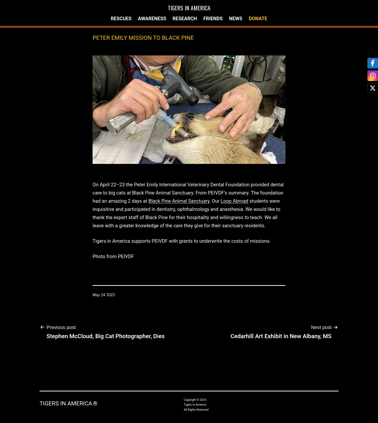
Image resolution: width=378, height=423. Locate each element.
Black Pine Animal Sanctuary (178, 201)
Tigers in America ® (68, 403)
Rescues (121, 18)
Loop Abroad (234, 201)
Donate (258, 18)
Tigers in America (189, 7)
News (235, 18)
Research (185, 18)
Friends (213, 18)
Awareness (152, 18)
